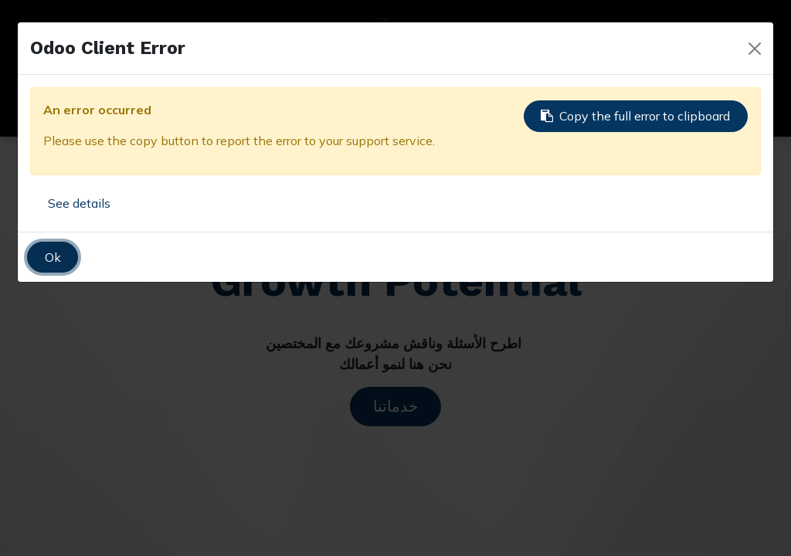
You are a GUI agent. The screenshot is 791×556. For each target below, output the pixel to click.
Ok (53, 257)
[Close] (754, 48)
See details (79, 203)
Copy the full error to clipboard (635, 116)
